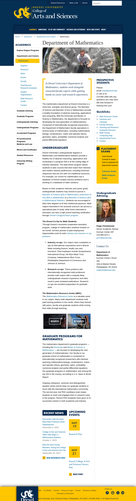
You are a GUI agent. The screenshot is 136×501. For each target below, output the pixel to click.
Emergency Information (65, 493)
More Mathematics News (56, 458)
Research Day (75, 433)
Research (24, 70)
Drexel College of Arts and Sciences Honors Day (79, 464)
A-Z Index (38, 490)
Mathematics (23, 61)
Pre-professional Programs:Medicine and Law (24, 141)
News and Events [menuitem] (93, 29)
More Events (78, 474)
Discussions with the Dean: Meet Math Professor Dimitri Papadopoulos (53, 422)
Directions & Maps (89, 490)
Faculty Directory (106, 125)
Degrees (24, 66)
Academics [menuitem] (33, 29)
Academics (28, 37)
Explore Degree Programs (28, 50)
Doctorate (58, 347)
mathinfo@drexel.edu (106, 270)
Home (17, 37)
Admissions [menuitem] (42, 29)
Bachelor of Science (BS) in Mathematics (60, 194)
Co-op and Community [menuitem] (56, 29)
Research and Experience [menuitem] (76, 29)
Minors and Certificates (27, 150)
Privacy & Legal (67, 490)
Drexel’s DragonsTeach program (64, 215)
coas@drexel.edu (109, 91)
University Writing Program (24, 162)
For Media (47, 490)
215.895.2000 (94, 499)
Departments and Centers (46, 37)
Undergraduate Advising (27, 122)
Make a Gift (76, 3)
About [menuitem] (103, 29)
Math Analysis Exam (108, 176)
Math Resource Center (109, 117)
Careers (56, 490)
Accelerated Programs (26, 133)
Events (23, 77)
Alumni (87, 3)
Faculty (24, 81)
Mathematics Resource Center (59, 296)
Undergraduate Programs (28, 128)
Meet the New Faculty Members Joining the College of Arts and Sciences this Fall (54, 447)
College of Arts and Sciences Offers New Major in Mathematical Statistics (54, 434)
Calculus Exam (109, 171)
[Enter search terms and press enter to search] (108, 3)
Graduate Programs (25, 116)
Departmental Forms (108, 138)
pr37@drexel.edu (104, 238)
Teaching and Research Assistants (29, 86)
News (23, 73)
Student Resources (61, 3)
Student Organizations (26, 93)
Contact (103, 141)
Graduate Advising (25, 111)
